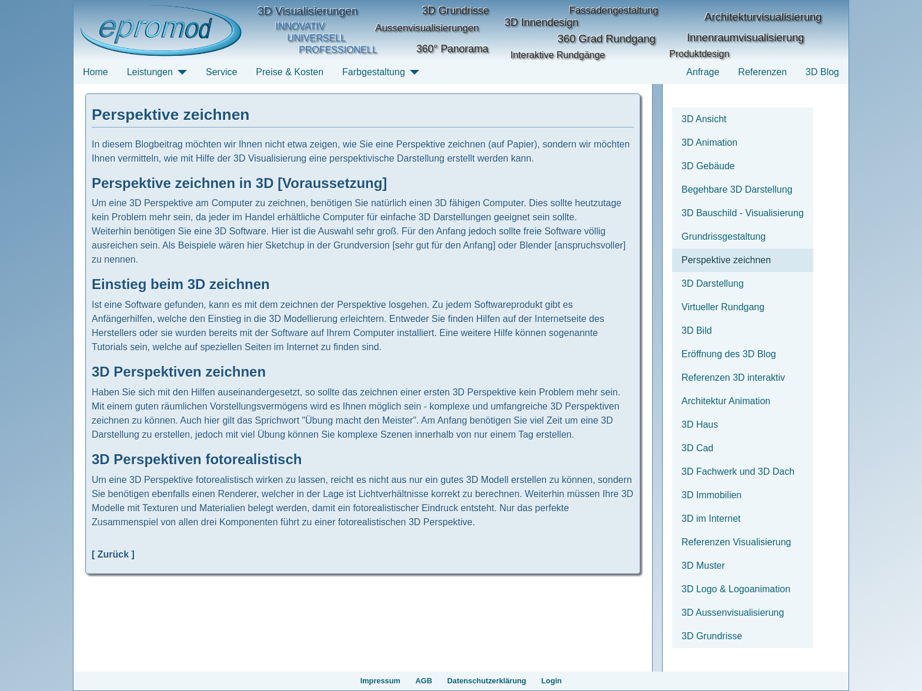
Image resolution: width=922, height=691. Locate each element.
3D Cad (697, 448)
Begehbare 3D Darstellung (737, 189)
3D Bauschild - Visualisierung (743, 213)
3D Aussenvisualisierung (733, 613)
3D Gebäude (708, 166)
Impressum (380, 680)
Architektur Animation (726, 401)
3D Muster (703, 566)
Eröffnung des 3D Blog (729, 354)
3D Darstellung (713, 284)
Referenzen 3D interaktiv (733, 378)
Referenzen (762, 72)
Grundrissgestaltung (724, 236)
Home (95, 72)
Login (552, 680)
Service (221, 72)
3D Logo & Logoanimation (736, 589)
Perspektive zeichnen (726, 260)
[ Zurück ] (113, 554)
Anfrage (702, 72)
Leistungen (150, 72)
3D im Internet (711, 519)
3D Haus (700, 425)
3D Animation (709, 142)
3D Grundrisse (712, 636)
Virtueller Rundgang (723, 307)
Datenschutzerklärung (486, 680)
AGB (424, 680)
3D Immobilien (711, 495)
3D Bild (697, 331)
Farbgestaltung (373, 72)
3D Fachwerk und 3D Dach (738, 472)
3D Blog (822, 72)
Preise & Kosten (289, 72)
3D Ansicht (704, 119)
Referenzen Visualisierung (736, 542)
